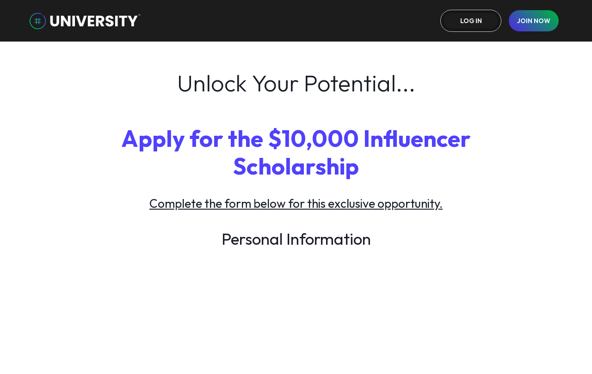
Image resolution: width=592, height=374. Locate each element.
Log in (471, 21)
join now (533, 21)
